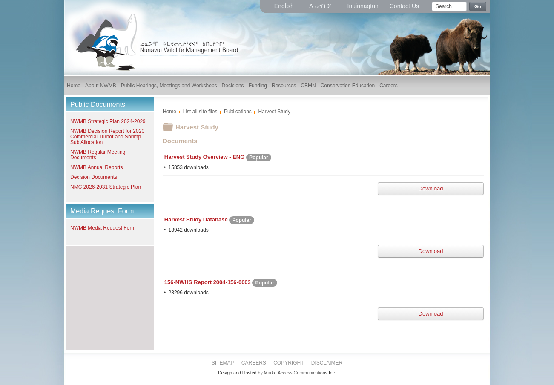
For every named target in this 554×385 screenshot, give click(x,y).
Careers (253, 363)
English (285, 6)
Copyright (288, 363)
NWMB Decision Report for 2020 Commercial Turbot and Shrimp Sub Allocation (107, 136)
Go (477, 6)
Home (169, 112)
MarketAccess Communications (295, 372)
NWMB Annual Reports (96, 167)
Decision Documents (93, 177)
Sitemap (223, 363)
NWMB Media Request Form (102, 228)
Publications (238, 112)
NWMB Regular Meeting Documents (97, 155)
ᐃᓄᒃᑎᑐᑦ (321, 6)
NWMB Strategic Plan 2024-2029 (108, 121)
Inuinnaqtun (363, 6)
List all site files (200, 112)
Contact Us (404, 6)
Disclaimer (326, 363)
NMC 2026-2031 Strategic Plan (105, 187)
